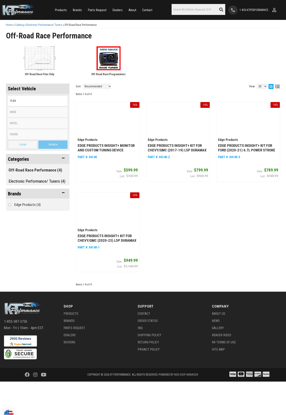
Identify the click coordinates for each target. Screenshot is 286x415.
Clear (22, 144)
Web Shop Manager (186, 375)
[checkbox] (10, 205)
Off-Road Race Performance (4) (35, 170)
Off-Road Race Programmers (108, 74)
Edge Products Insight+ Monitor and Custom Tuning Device (106, 148)
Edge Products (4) (27, 204)
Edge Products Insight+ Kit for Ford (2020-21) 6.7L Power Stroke (246, 148)
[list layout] (277, 86)
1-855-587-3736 (15, 322)
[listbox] (38, 101)
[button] (61, 10)
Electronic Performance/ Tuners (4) (37, 181)
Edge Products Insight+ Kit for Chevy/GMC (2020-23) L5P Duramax (107, 239)
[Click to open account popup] (274, 10)
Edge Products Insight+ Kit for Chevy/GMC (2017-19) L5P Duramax (177, 148)
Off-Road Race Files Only (39, 74)
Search (52, 144)
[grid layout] (271, 86)
